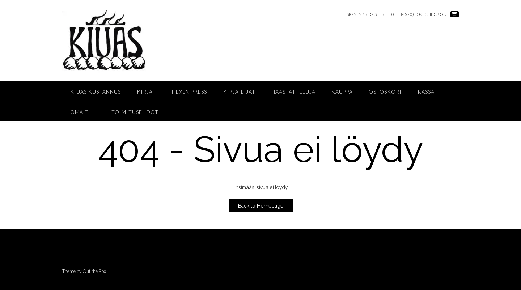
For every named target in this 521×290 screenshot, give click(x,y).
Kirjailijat (239, 92)
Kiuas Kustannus (95, 92)
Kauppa (342, 92)
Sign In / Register (365, 14)
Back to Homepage (260, 206)
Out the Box (94, 271)
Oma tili (83, 112)
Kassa (426, 92)
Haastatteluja (293, 92)
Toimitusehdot (134, 112)
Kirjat (146, 92)
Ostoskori (385, 92)
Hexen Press (189, 92)
